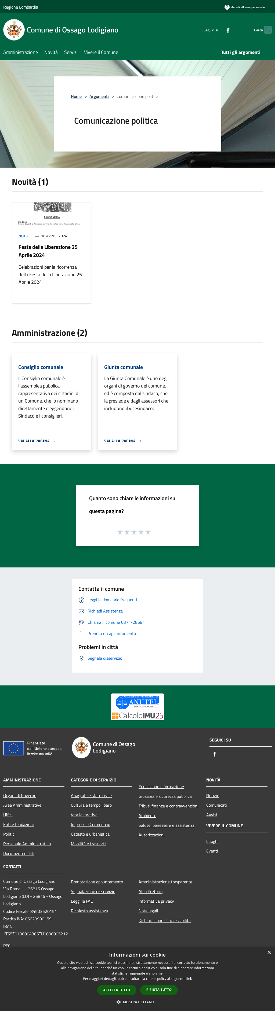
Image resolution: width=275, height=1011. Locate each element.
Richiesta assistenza (89, 910)
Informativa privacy (156, 901)
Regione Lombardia (20, 7)
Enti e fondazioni (18, 824)
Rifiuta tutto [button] (159, 989)
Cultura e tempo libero (91, 805)
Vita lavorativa (84, 814)
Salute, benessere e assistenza (166, 825)
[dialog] (137, 979)
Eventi (212, 851)
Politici (9, 834)
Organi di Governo (19, 795)
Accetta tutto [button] (116, 990)
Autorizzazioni (152, 835)
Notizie (25, 236)
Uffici (8, 814)
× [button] (269, 953)
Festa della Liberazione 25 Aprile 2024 (48, 251)
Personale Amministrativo (27, 843)
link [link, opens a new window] (189, 978)
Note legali (148, 910)
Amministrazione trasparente (165, 882)
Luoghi (212, 841)
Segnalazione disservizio (93, 891)
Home (76, 96)
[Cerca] (265, 29)
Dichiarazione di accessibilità (165, 920)
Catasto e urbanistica (90, 834)
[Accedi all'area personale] (245, 7)
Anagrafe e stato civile (91, 795)
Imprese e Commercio (90, 824)
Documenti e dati (18, 853)
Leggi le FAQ (82, 901)
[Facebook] (217, 29)
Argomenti (99, 96)
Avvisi (211, 814)
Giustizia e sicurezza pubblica (165, 796)
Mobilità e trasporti (88, 843)
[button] (137, 1002)
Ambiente (147, 815)
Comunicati (216, 805)
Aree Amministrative (22, 805)
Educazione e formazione (161, 786)
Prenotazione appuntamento (97, 882)
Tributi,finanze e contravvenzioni (168, 806)
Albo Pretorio (150, 891)
